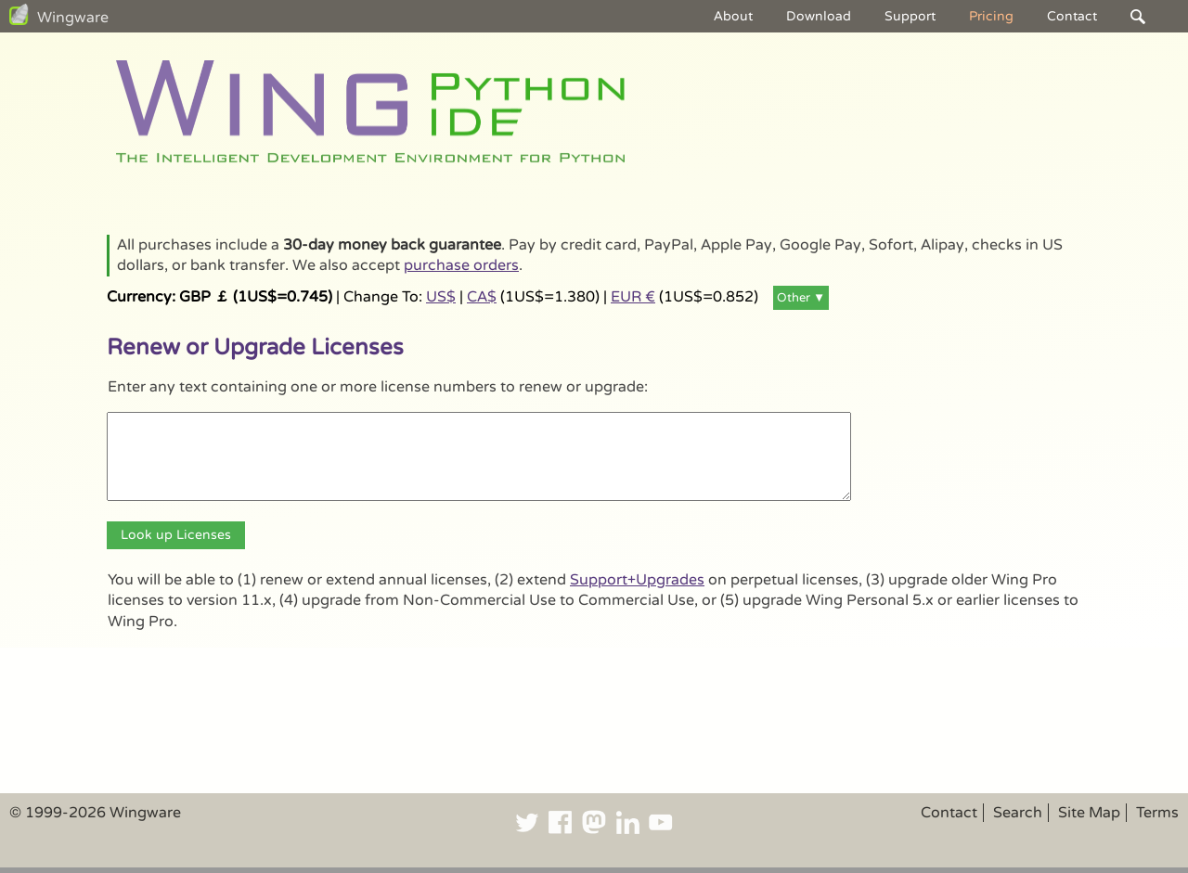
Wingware (73, 17)
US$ (441, 297)
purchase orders (461, 265)
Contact (1072, 16)
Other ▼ (801, 297)
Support (910, 16)
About (733, 16)
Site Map (1089, 812)
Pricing (991, 16)
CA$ (482, 297)
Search (1017, 812)
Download (818, 16)
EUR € (633, 297)
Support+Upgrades (637, 580)
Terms (1157, 812)
